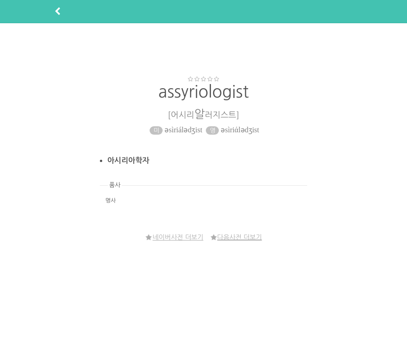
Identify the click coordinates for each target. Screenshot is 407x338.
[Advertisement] (203, 49)
